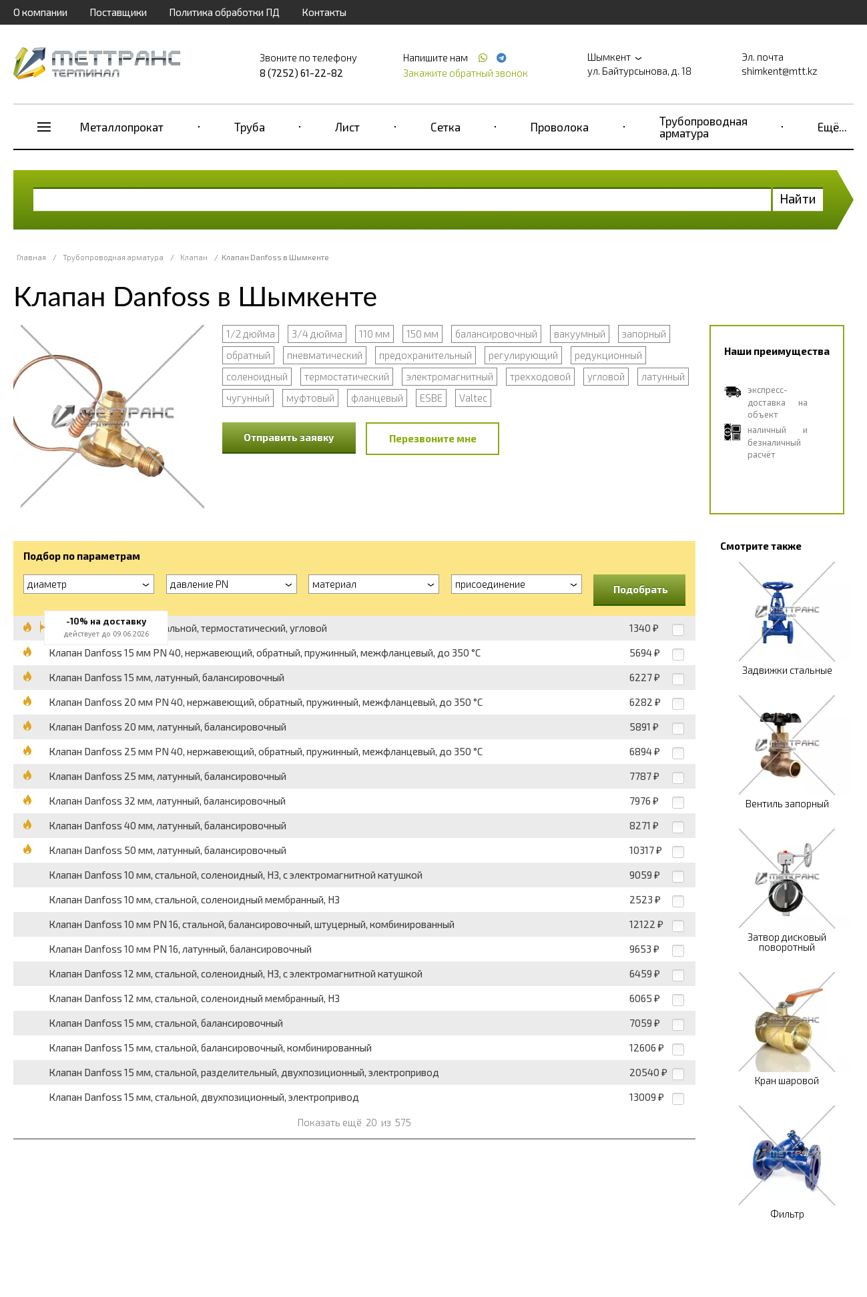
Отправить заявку (289, 437)
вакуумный (579, 334)
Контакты (324, 12)
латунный (663, 376)
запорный (644, 334)
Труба (249, 127)
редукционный (608, 355)
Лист (347, 127)
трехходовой (540, 376)
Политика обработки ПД (224, 12)
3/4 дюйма (317, 334)
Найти (798, 198)
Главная (31, 257)
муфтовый (310, 398)
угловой (606, 376)
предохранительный (425, 355)
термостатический (346, 376)
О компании (40, 12)
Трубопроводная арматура (703, 127)
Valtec (473, 398)
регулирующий (523, 355)
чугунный (248, 398)
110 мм (374, 334)
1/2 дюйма (250, 334)
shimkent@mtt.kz (780, 71)
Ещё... (832, 127)
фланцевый (377, 398)
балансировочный (496, 334)
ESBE (431, 398)
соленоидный (257, 376)
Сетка (445, 127)
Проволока (560, 127)
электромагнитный (449, 376)
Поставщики (118, 12)
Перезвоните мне (433, 438)
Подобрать (640, 589)
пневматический (324, 355)
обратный (248, 355)
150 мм (422, 334)
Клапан (194, 257)
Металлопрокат (122, 127)
